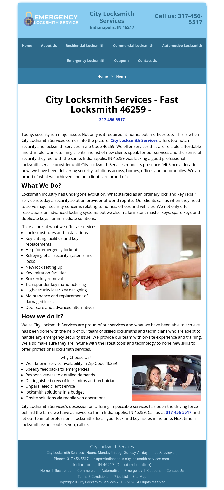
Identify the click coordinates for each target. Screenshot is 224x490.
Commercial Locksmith (133, 45)
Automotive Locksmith (182, 45)
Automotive (111, 471)
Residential (63, 471)
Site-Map (139, 477)
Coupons (121, 60)
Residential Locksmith (85, 45)
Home (27, 45)
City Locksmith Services (134, 140)
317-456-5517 (190, 19)
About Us (49, 45)
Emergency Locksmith (86, 60)
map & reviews (163, 453)
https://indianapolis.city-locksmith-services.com (131, 459)
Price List (121, 477)
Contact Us (147, 60)
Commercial (86, 471)
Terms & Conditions (93, 477)
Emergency (133, 471)
